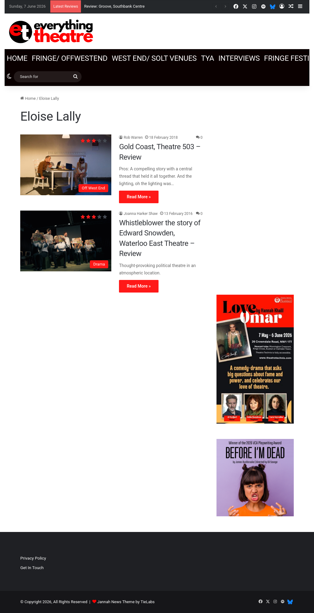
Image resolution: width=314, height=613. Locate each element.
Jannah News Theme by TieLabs (126, 601)
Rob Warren (133, 137)
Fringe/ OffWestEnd (69, 58)
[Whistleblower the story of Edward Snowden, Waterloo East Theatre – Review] (65, 241)
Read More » (139, 196)
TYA (207, 58)
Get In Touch (32, 567)
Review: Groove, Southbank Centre (114, 6)
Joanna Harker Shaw (141, 213)
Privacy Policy (33, 558)
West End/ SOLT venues (154, 58)
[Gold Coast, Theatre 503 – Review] (65, 164)
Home (17, 58)
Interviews (239, 58)
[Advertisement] (255, 187)
